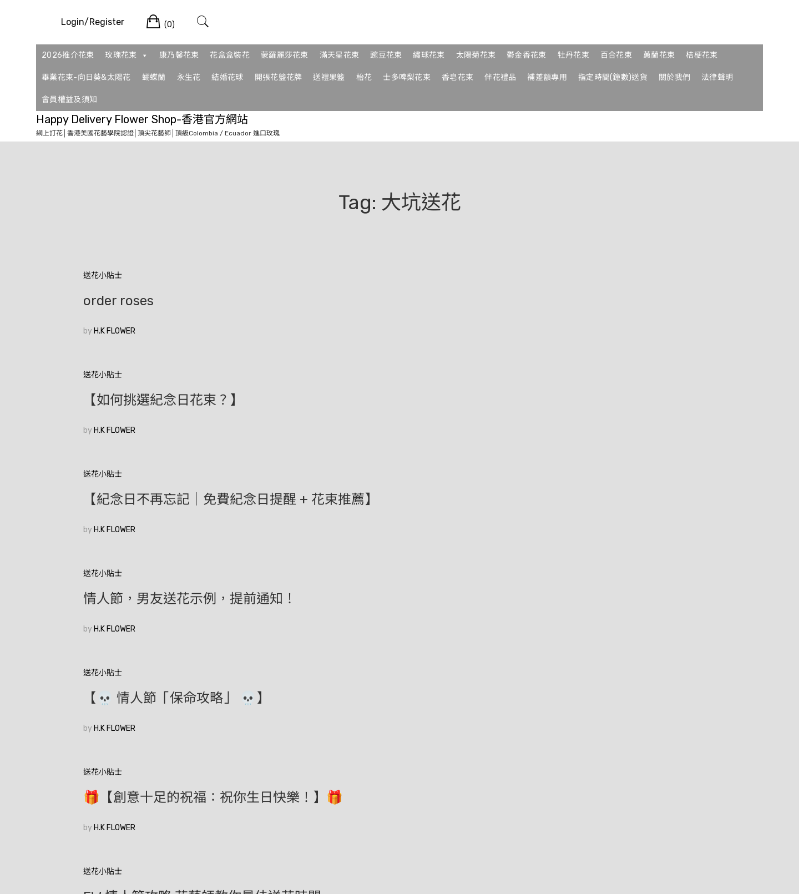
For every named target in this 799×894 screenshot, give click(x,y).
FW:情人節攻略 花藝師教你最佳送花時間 (182, 536)
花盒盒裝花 (230, 55)
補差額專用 (547, 77)
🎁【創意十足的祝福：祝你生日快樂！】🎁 (611, 422)
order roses (118, 301)
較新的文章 (696, 716)
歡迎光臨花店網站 (353, 529)
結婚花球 (227, 77)
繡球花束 (428, 55)
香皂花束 (457, 77)
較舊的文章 (102, 716)
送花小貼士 (102, 275)
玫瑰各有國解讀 (562, 529)
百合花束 (616, 55)
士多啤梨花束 (407, 77)
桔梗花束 (701, 55)
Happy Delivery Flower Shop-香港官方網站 (142, 119)
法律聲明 (717, 77)
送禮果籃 (329, 77)
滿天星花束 (340, 55)
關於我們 (674, 77)
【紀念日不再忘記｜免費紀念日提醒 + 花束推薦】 (616, 308)
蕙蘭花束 (659, 55)
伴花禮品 (500, 77)
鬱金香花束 (527, 55)
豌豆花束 (386, 55)
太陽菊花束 (476, 55)
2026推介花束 (68, 55)
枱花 (364, 77)
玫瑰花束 (126, 55)
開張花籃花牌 (278, 77)
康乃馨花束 (179, 55)
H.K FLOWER (114, 331)
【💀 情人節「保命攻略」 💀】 (393, 414)
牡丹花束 (573, 55)
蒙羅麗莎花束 (285, 55)
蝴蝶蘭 (154, 77)
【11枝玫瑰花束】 (135, 642)
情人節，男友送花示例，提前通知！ (176, 422)
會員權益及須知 (69, 99)
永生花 (189, 77)
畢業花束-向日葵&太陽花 (86, 77)
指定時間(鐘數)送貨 (613, 77)
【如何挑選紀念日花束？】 (379, 301)
